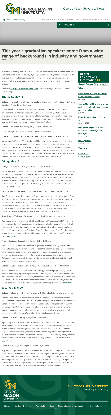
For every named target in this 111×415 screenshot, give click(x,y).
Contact (18, 406)
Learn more (11, 236)
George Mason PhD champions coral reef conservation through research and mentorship (93, 107)
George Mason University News (83, 8)
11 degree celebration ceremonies (24, 89)
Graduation (104, 20)
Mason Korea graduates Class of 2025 (91, 118)
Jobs (52, 406)
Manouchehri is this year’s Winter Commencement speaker (92, 95)
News (84, 20)
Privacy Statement (96, 406)
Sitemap (7, 406)
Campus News (84, 157)
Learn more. (67, 283)
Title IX (29, 406)
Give (47, 20)
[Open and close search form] (108, 25)
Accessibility (41, 406)
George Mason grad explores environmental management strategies (90, 130)
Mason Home (70, 25)
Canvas (52, 20)
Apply (43, 20)
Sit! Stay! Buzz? (84, 140)
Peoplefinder (69, 20)
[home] (59, 25)
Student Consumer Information (71, 406)
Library (96, 20)
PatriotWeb (60, 20)
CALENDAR (90, 20)
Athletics (78, 20)
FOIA (55, 408)
